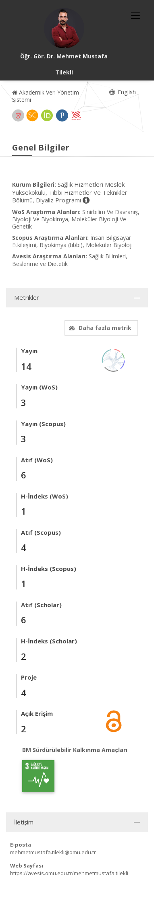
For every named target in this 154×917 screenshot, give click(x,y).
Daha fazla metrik (99, 328)
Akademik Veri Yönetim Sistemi (45, 96)
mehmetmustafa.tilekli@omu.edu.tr (53, 852)
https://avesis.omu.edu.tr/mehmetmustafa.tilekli (69, 873)
